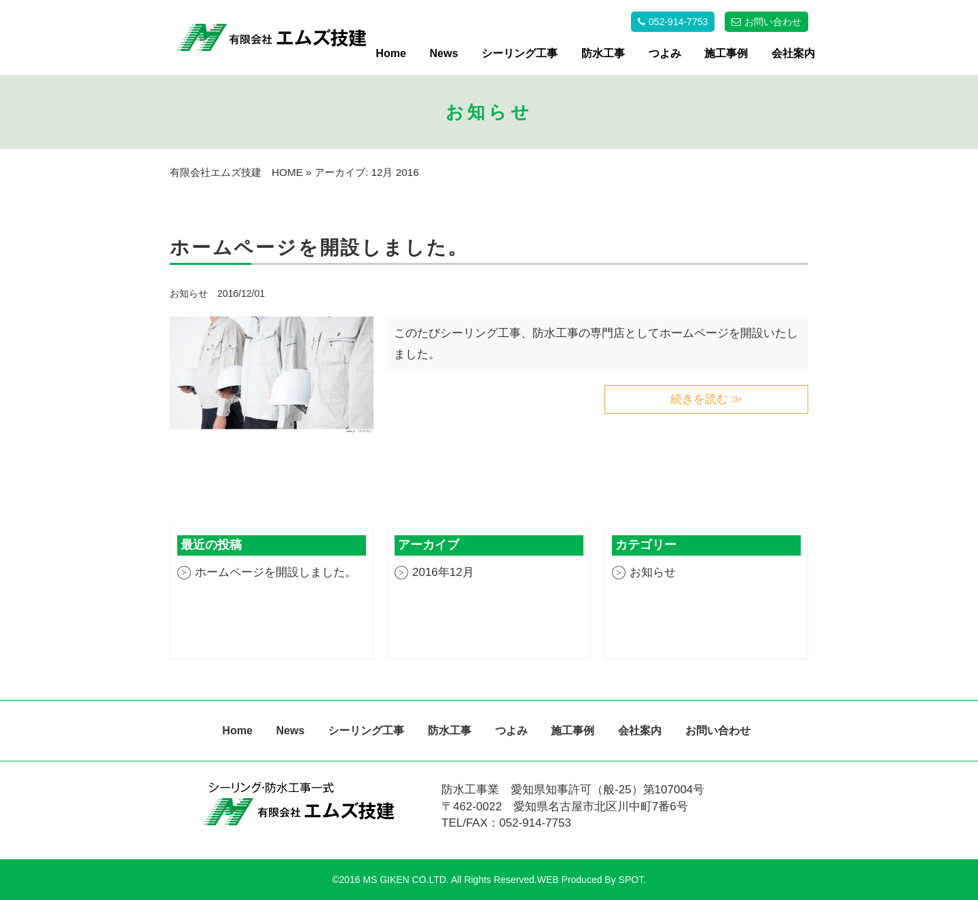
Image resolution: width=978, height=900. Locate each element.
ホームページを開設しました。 (276, 572)
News (444, 53)
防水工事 (603, 53)
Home (390, 53)
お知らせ (190, 293)
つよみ (665, 53)
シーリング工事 (520, 53)
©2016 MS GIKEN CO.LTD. (390, 879)
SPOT (631, 879)
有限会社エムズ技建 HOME (236, 172)
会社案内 (793, 53)
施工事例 (726, 53)
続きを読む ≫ (706, 399)
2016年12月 (443, 572)
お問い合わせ (717, 730)
